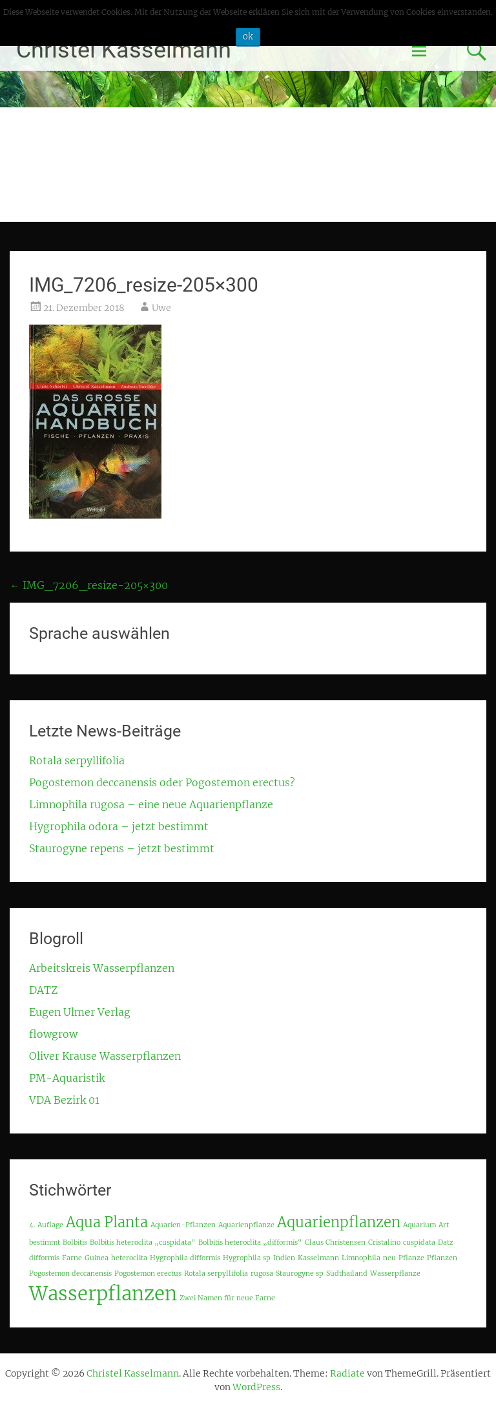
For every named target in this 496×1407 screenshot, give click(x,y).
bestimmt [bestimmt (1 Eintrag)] (44, 1242)
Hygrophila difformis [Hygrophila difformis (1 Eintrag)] (185, 1258)
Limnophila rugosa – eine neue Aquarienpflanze (151, 804)
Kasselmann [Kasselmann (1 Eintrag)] (318, 1258)
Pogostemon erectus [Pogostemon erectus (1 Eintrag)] (147, 1273)
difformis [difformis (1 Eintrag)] (44, 1258)
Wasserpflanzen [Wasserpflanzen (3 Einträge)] (103, 1293)
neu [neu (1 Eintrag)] (389, 1258)
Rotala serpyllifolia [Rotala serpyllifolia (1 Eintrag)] (216, 1273)
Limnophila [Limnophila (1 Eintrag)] (361, 1258)
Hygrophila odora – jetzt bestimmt (119, 826)
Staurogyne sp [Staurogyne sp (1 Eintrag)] (300, 1273)
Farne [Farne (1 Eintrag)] (72, 1258)
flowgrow (53, 1033)
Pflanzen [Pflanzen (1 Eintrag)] (442, 1258)
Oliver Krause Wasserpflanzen (105, 1055)
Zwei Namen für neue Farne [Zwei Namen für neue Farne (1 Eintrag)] (227, 1298)
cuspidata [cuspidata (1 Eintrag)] (419, 1242)
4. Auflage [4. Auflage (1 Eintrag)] (46, 1225)
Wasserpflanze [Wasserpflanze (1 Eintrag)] (395, 1273)
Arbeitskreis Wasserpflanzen (101, 967)
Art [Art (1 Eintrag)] (444, 1225)
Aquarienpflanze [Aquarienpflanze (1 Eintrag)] (246, 1225)
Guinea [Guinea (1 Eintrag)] (96, 1258)
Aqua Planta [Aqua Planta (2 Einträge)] (107, 1222)
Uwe (161, 308)
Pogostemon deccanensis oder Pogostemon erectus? (162, 782)
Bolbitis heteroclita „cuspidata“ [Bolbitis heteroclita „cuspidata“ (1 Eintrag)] (143, 1242)
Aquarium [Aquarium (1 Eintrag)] (419, 1225)
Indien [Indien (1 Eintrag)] (284, 1258)
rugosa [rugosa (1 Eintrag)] (262, 1273)
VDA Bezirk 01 (64, 1099)
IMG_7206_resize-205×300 (89, 585)
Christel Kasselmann (123, 49)
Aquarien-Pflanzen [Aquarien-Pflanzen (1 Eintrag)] (183, 1225)
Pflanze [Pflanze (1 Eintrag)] (411, 1258)
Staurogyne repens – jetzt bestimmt (121, 848)
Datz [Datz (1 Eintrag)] (445, 1242)
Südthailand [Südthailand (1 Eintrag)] (346, 1273)
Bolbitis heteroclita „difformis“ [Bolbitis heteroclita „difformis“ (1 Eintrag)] (250, 1242)
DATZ (43, 989)
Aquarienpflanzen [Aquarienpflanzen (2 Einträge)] (338, 1222)
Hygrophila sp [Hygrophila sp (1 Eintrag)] (247, 1258)
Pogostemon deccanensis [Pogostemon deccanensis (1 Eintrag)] (70, 1273)
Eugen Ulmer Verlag (79, 1011)
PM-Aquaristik (67, 1077)
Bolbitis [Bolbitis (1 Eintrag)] (75, 1242)
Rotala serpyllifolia (77, 760)
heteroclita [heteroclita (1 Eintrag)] (129, 1258)
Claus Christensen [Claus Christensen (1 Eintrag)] (335, 1242)
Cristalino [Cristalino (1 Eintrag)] (384, 1242)
